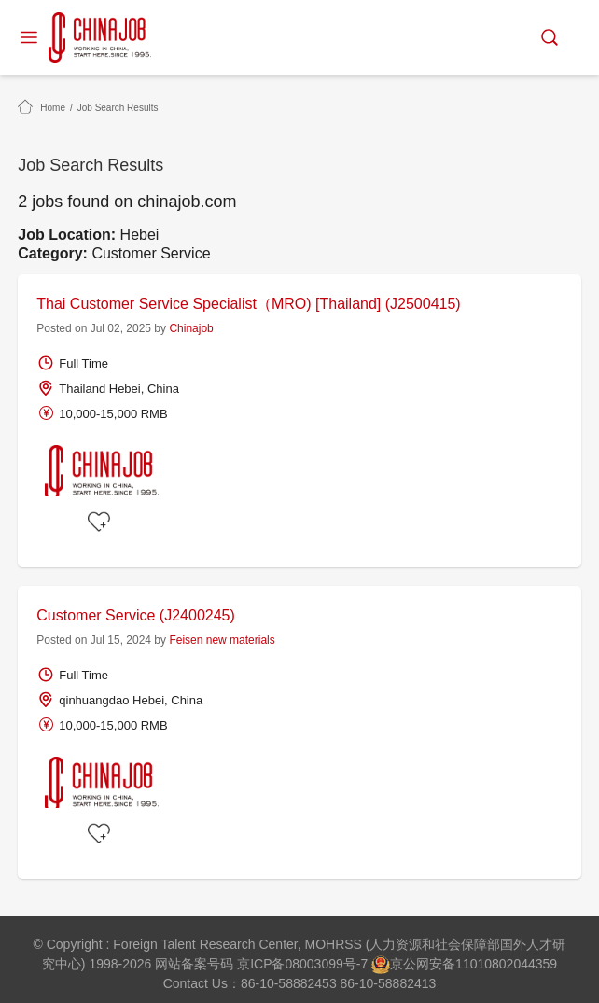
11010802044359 (506, 963)
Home (52, 108)
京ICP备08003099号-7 (302, 963)
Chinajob (191, 328)
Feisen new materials (221, 640)
